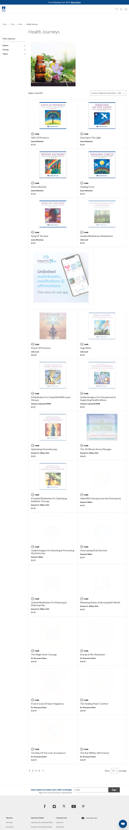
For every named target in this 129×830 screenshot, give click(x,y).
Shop (13, 24)
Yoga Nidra (85, 322)
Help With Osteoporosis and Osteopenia (100, 472)
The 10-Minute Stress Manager (96, 423)
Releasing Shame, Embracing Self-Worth (100, 577)
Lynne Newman (37, 141)
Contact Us (60, 802)
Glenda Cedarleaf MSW (41, 378)
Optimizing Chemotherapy (44, 423)
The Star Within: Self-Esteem (94, 727)
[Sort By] (108, 93)
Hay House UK (36, 811)
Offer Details (60, 816)
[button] (117, 7)
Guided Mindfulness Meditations (96, 236)
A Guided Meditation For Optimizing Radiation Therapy (49, 474)
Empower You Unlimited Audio (41, 807)
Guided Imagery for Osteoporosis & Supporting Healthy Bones (98, 373)
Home (5, 24)
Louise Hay (10, 807)
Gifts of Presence (40, 137)
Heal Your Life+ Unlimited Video (42, 802)
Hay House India (36, 820)
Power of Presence (41, 322)
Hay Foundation (11, 811)
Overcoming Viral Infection (93, 524)
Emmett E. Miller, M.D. (40, 427)
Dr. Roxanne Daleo (39, 633)
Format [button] (6, 49)
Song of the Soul (39, 236)
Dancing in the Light (90, 137)
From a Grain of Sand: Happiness (47, 678)
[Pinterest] (83, 786)
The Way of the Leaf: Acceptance (48, 727)
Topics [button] (5, 54)
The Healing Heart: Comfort (94, 678)
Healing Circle (87, 186)
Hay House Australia (38, 816)
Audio (20, 24)
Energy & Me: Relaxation (92, 629)
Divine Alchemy (39, 186)
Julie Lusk (84, 240)
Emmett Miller (86, 477)
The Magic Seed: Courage (44, 629)
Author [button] (6, 45)
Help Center (60, 807)
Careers (9, 816)
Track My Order (61, 811)
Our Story (9, 802)
